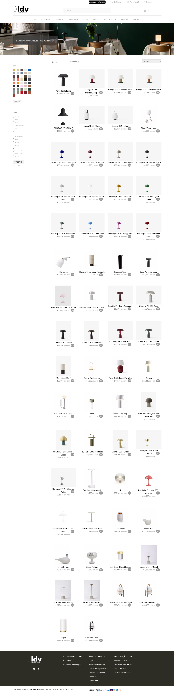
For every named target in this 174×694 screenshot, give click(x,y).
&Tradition (18, 117)
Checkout (148, 2)
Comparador (93, 680)
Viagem (85, 19)
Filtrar (18, 162)
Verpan (17, 156)
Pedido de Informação (72, 665)
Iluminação (59, 19)
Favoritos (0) (133, 2)
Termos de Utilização (122, 661)
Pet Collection (110, 19)
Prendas (124, 19)
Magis (16, 139)
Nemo (16, 148)
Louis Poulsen (19, 136)
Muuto (17, 145)
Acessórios (45, 19)
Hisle (16, 134)
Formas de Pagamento (97, 668)
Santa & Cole (18, 153)
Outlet (96, 19)
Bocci (16, 122)
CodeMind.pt (33, 690)
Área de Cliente (116, 2)
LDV (34, 19)
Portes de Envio (120, 668)
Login (91, 661)
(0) (147, 10)
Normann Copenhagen (22, 151)
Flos (16, 128)
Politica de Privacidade (123, 665)
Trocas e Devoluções (97, 672)
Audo (16, 119)
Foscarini (17, 131)
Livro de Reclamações (122, 672)
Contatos (67, 661)
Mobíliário (73, 19)
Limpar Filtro (17, 166)
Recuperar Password (97, 665)
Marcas (136, 19)
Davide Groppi (19, 125)
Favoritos (92, 676)
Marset (17, 142)
